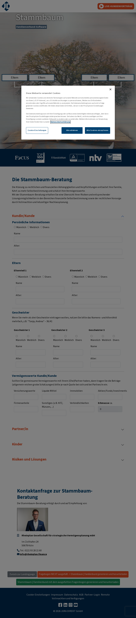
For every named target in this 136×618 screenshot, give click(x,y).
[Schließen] (110, 89)
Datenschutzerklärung (60, 122)
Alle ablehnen (72, 130)
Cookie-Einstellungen (37, 130)
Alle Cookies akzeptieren (97, 130)
